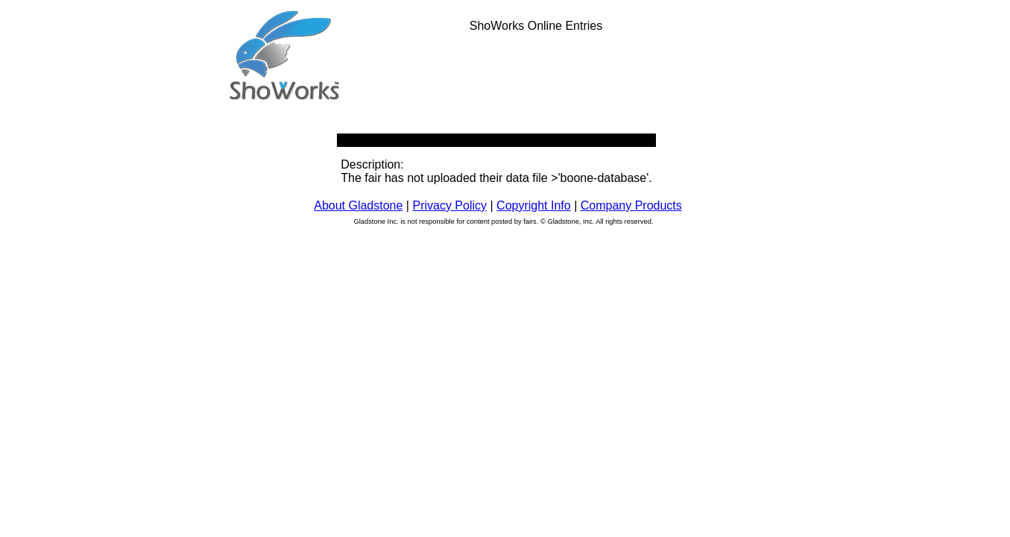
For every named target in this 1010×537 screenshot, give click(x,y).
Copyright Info (533, 205)
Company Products (631, 205)
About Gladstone (358, 205)
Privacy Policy (449, 205)
